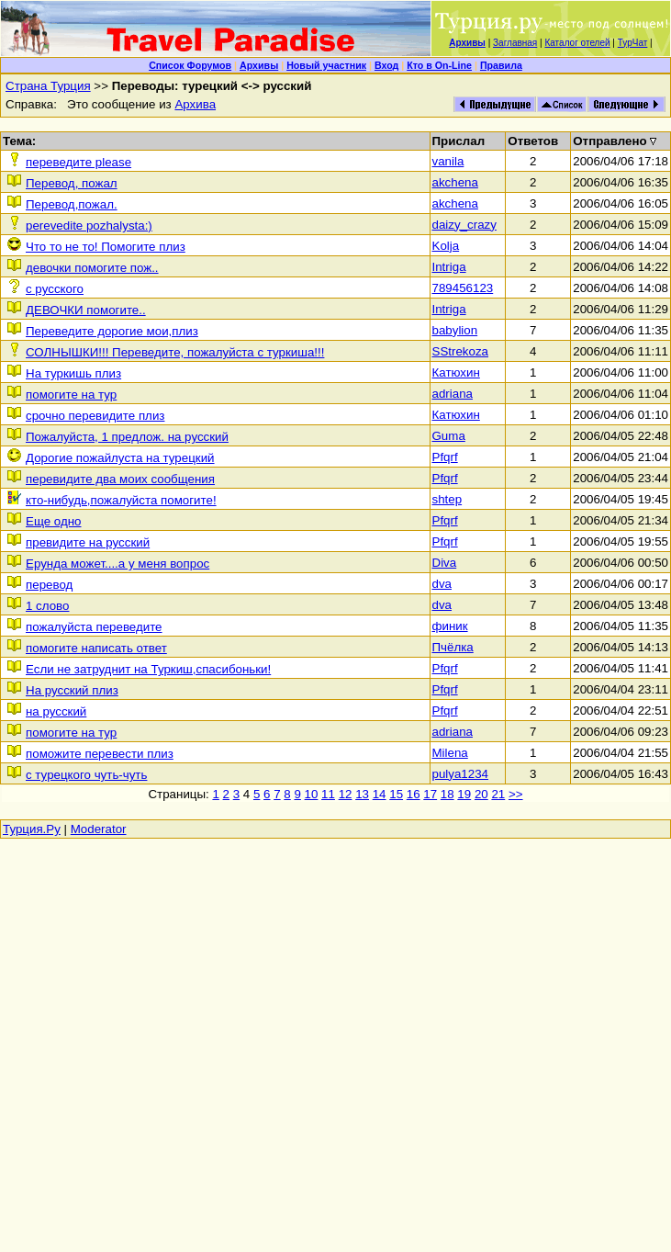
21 (498, 794)
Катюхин (456, 372)
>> (516, 794)
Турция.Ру (32, 829)
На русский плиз (72, 690)
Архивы (259, 65)
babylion (455, 330)
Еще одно (54, 521)
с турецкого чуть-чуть (86, 775)
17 (430, 794)
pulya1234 (460, 774)
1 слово (47, 606)
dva (442, 584)
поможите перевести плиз (99, 754)
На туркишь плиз (73, 373)
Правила (501, 65)
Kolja (446, 246)
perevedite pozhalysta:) (89, 225)
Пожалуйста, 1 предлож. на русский (127, 437)
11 (328, 794)
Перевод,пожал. (71, 204)
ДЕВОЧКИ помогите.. (86, 310)
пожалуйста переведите (94, 627)
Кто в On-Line (439, 65)
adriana (452, 393)
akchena (455, 182)
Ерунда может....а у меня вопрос (117, 563)
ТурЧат (633, 43)
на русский (56, 711)
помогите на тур (71, 394)
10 (312, 794)
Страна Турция (48, 86)
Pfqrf (445, 457)
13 (362, 794)
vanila (448, 161)
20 (481, 794)
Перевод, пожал (71, 183)
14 (379, 794)
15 (396, 794)
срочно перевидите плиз (95, 416)
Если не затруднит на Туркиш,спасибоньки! (148, 669)
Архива (195, 104)
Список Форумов (190, 65)
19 (464, 794)
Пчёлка (453, 647)
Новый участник (326, 65)
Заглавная (515, 43)
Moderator (99, 829)
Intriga (449, 267)
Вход (386, 65)
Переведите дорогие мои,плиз (112, 331)
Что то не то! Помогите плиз (105, 247)
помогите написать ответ (96, 648)
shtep (447, 499)
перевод (49, 585)
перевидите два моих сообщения (120, 479)
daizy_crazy (464, 224)
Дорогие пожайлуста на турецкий (120, 458)
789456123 (463, 288)
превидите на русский (88, 542)
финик (450, 626)
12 (345, 794)
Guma (448, 436)
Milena (450, 753)
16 (413, 794)
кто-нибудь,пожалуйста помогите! (121, 500)
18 (447, 794)
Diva (444, 563)
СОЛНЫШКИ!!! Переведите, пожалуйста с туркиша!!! (175, 352)
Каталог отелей (576, 43)
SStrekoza (460, 351)
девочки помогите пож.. (92, 268)
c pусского (55, 289)
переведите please (78, 162)
